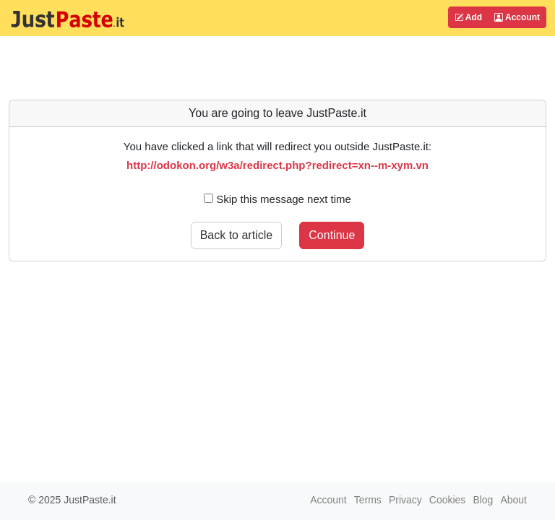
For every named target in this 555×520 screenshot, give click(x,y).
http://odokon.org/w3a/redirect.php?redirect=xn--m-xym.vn (277, 165)
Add (468, 17)
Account (517, 17)
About (513, 500)
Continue (332, 235)
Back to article (236, 235)
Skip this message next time (277, 199)
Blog (483, 500)
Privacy (405, 500)
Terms (368, 500)
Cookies (447, 500)
